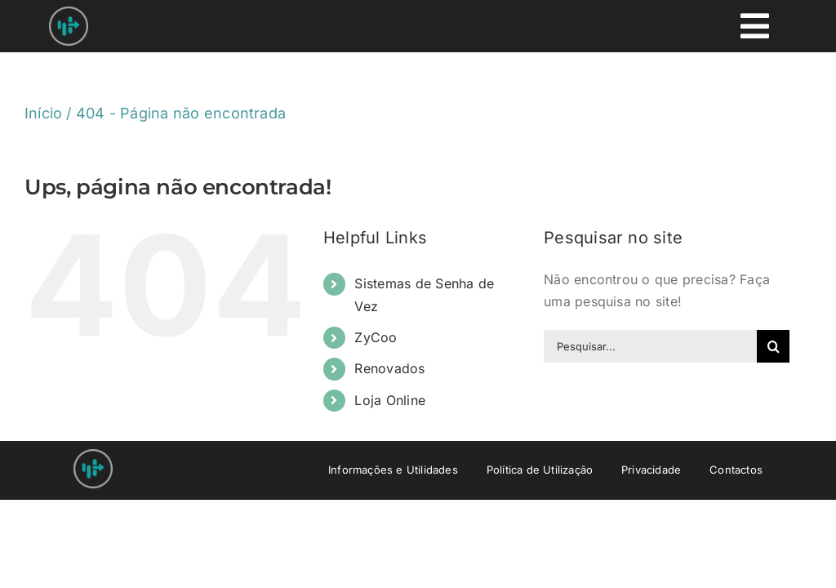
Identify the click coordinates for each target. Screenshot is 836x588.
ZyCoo (375, 337)
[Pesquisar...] (650, 346)
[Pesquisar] (773, 346)
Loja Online (389, 400)
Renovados (389, 368)
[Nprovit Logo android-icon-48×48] (93, 456)
